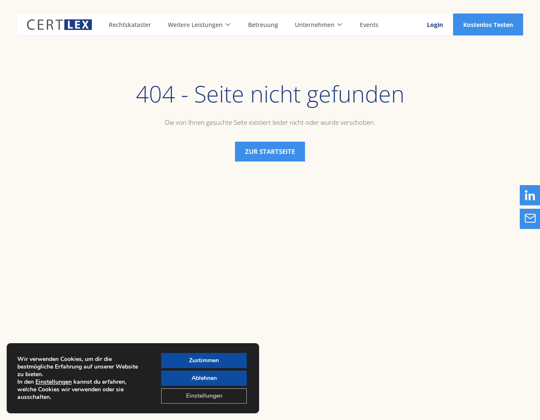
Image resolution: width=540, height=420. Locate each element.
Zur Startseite (270, 151)
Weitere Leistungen (199, 25)
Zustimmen (204, 360)
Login (435, 25)
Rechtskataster (130, 25)
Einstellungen (53, 382)
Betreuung (263, 25)
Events (369, 25)
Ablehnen (204, 378)
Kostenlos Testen (488, 25)
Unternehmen (319, 25)
